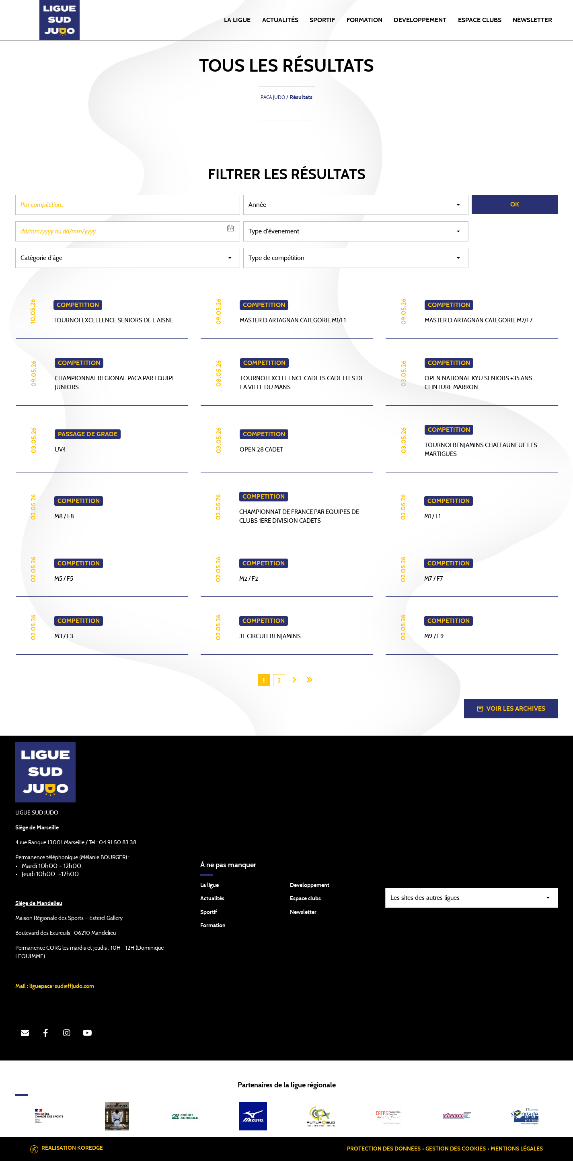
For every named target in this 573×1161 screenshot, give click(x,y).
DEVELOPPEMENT (420, 20)
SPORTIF (322, 20)
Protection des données (384, 1149)
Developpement (309, 885)
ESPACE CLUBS (479, 20)
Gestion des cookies (455, 1149)
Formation (213, 925)
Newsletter (303, 912)
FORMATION (364, 20)
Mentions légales (517, 1149)
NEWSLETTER (532, 20)
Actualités (280, 20)
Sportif (208, 912)
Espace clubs (305, 898)
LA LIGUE (237, 20)
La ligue (209, 885)
